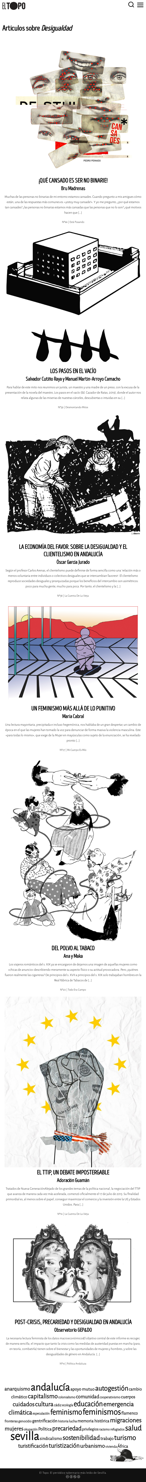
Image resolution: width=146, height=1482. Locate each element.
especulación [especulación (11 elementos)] (41, 1413)
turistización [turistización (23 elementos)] (64, 1446)
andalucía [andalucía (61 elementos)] (50, 1387)
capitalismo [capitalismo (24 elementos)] (43, 1396)
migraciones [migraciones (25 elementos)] (125, 1420)
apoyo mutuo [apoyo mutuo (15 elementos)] (82, 1389)
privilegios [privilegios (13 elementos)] (90, 1429)
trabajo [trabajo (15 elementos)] (106, 1438)
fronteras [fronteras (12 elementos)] (11, 1421)
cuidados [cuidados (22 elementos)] (23, 1404)
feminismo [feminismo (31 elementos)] (66, 1412)
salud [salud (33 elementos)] (133, 1428)
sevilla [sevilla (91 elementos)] (24, 1436)
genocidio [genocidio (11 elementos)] (25, 1421)
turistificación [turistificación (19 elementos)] (33, 1446)
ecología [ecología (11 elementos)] (67, 1405)
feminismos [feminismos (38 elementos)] (102, 1412)
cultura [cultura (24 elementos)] (44, 1404)
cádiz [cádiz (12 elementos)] (57, 1405)
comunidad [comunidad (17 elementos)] (87, 1397)
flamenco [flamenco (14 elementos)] (129, 1413)
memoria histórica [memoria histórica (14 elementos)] (93, 1421)
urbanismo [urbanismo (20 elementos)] (92, 1445)
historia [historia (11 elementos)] (63, 1421)
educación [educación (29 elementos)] (88, 1404)
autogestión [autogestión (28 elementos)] (111, 1388)
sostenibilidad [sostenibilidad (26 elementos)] (81, 1438)
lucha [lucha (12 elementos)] (73, 1421)
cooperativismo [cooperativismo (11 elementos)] (110, 1397)
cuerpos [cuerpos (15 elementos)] (128, 1397)
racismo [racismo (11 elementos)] (104, 1429)
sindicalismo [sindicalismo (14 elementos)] (51, 1438)
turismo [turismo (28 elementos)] (125, 1438)
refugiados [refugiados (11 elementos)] (117, 1429)
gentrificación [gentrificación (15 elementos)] (44, 1421)
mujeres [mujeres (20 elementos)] (14, 1428)
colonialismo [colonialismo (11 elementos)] (66, 1397)
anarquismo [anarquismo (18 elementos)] (17, 1389)
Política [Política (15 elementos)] (45, 1429)
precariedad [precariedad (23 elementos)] (66, 1428)
